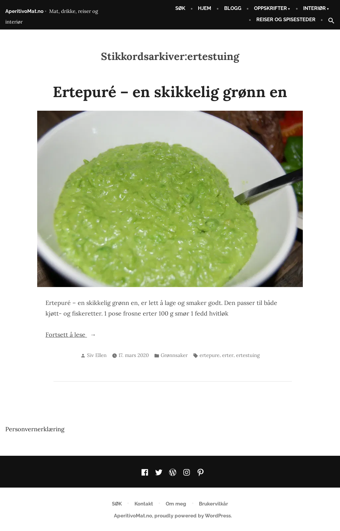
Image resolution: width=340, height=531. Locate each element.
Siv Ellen (97, 355)
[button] (329, 21)
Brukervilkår (213, 504)
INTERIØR (314, 8)
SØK (180, 8)
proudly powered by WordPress (192, 516)
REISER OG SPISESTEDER (285, 20)
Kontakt (143, 504)
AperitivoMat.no (24, 11)
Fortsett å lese (80, 334)
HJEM (204, 8)
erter (227, 355)
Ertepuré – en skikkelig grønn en (170, 91)
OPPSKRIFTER (270, 8)
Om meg (176, 504)
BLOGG (232, 8)
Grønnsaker (174, 355)
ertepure (209, 355)
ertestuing (248, 355)
